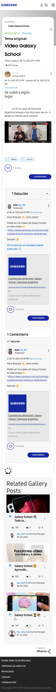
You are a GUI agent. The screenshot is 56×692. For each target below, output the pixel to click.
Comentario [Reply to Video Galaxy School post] (40, 176)
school (29, 159)
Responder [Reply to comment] (38, 318)
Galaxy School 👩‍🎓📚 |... (27, 617)
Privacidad (7, 671)
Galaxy (14, 159)
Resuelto (27, 33)
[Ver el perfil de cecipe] (15, 73)
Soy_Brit (21, 534)
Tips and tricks (11, 87)
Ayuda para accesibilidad (15, 660)
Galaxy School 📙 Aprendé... (25, 567)
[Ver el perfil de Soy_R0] (21, 205)
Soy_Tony (21, 632)
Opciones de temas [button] (46, 29)
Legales (5, 677)
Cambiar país (8, 682)
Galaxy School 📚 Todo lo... (25, 518)
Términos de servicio (13, 666)
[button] (46, 73)
